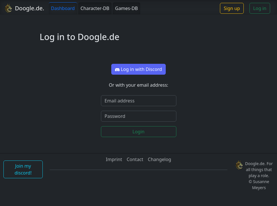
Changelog (159, 159)
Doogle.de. (29, 8)
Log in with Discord (138, 69)
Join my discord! (23, 169)
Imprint (114, 159)
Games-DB (126, 8)
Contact (135, 159)
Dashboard (63, 8)
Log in (259, 8)
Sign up (232, 8)
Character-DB (95, 8)
